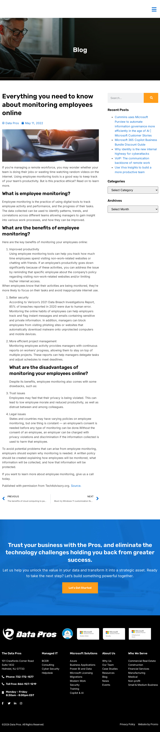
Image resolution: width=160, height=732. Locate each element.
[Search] (151, 98)
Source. (76, 485)
